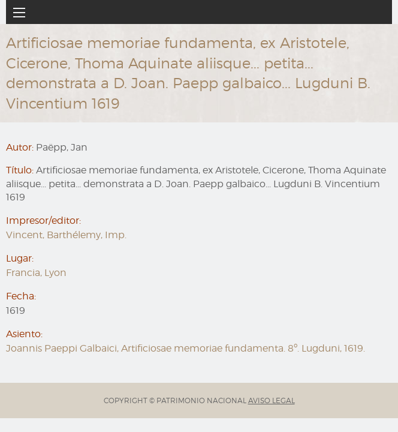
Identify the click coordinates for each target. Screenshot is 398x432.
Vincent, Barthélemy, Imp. (66, 235)
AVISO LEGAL (271, 400)
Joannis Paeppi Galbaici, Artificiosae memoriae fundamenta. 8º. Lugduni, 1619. (185, 348)
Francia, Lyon (36, 272)
